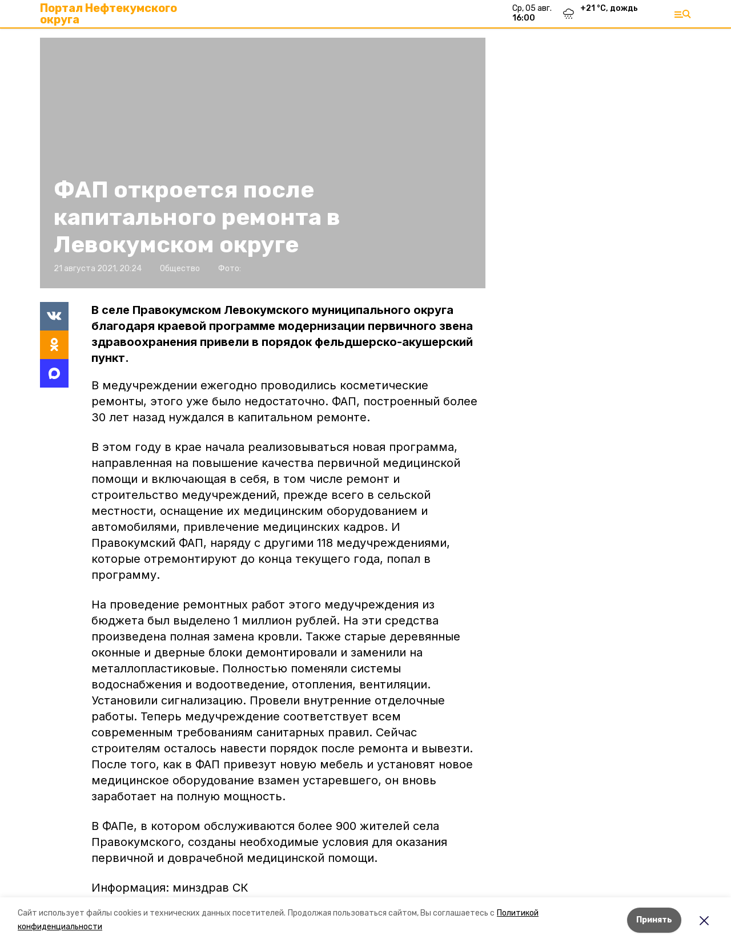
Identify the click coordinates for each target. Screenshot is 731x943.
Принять (654, 920)
